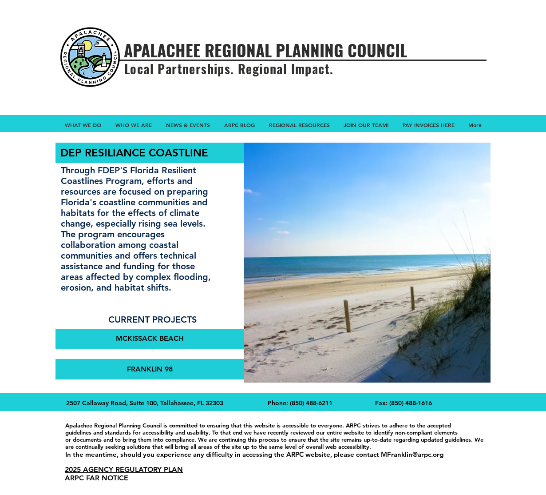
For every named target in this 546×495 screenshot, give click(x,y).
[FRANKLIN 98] (149, 369)
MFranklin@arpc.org (412, 454)
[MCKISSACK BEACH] (149, 339)
